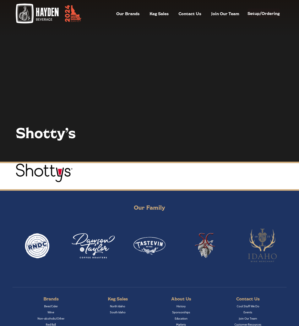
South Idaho (118, 312)
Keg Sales (149, 13)
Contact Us (180, 13)
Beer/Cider (51, 306)
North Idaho (117, 306)
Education (181, 318)
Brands (51, 298)
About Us (181, 298)
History (181, 306)
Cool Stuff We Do (248, 306)
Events (248, 312)
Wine (51, 312)
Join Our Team (215, 13)
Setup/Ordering (259, 13)
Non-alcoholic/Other (51, 318)
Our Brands (118, 13)
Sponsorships (181, 312)
